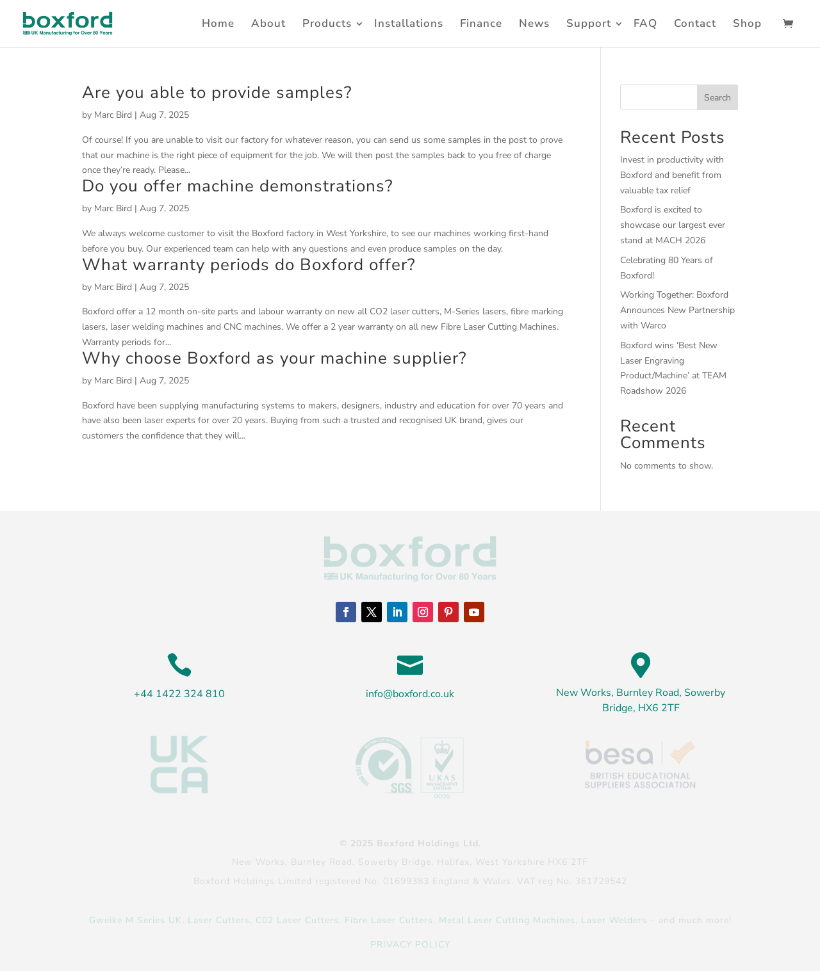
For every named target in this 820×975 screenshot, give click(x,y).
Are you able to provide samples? (217, 92)
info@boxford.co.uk (410, 694)
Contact (695, 23)
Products (327, 23)
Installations (408, 23)
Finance (481, 23)
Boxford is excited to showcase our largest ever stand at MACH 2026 (672, 225)
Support (588, 23)
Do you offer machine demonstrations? (237, 186)
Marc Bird (113, 115)
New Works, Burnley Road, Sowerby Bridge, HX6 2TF (640, 700)
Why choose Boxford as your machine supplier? (274, 358)
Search (717, 98)
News (534, 23)
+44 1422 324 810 (179, 694)
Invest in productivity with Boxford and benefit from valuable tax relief (672, 175)
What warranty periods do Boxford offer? (249, 265)
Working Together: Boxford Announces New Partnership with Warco (677, 310)
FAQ (645, 23)
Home (218, 23)
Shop (747, 23)
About (268, 23)
